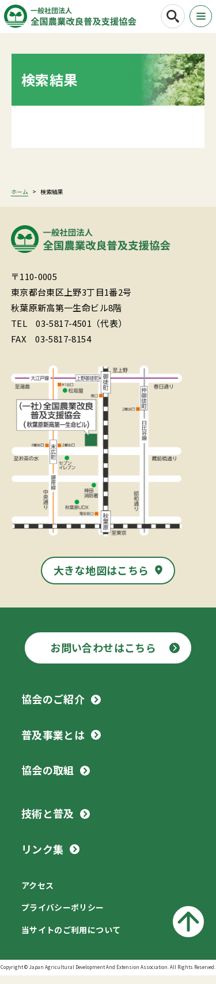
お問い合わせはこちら (103, 656)
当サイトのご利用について (71, 938)
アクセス (37, 894)
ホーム (19, 200)
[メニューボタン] (199, 17)
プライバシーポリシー (62, 916)
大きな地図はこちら (101, 578)
